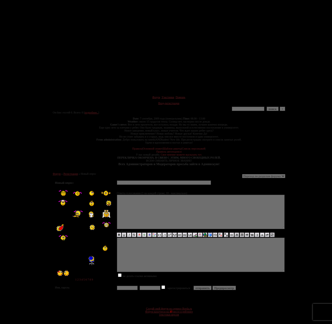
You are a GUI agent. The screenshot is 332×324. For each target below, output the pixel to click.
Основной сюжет (152, 148)
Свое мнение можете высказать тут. (181, 154)
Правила (137, 148)
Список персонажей (193, 148)
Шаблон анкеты (172, 148)
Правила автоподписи (168, 151)
